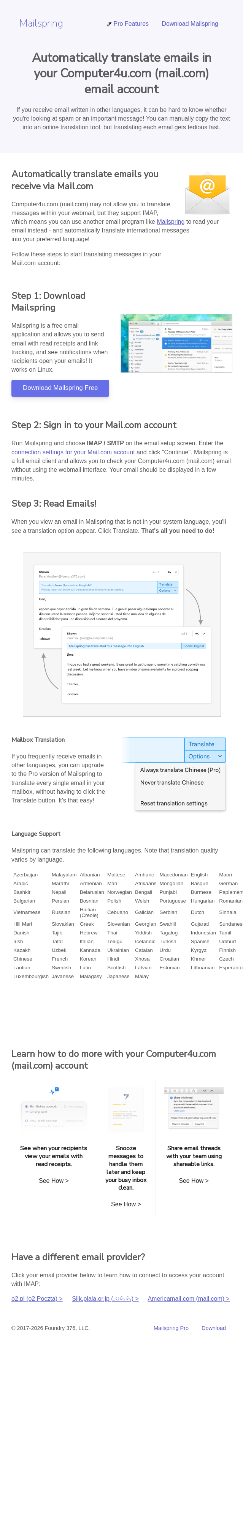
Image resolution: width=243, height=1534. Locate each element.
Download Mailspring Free (60, 387)
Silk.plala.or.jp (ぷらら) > (105, 1298)
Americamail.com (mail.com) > (189, 1298)
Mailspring (41, 23)
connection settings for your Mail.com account (73, 452)
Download (214, 1328)
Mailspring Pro (171, 1328)
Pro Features (127, 23)
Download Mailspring (190, 23)
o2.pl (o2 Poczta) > (37, 1298)
